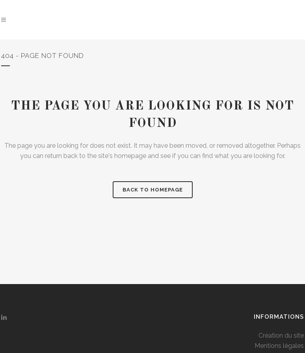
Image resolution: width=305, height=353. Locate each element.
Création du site (281, 335)
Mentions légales (279, 345)
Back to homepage (153, 190)
